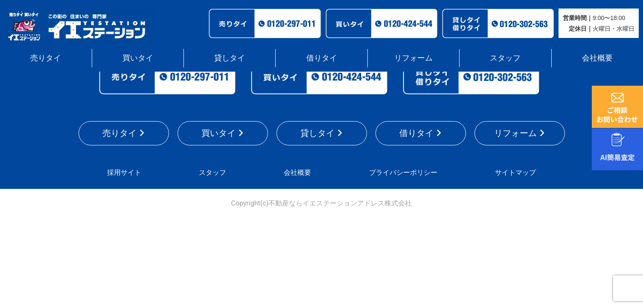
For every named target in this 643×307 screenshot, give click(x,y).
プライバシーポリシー (403, 172)
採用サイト (124, 172)
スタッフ (505, 57)
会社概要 (597, 57)
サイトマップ (515, 172)
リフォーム (413, 57)
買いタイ (137, 57)
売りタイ (45, 57)
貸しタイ (229, 57)
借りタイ (321, 57)
